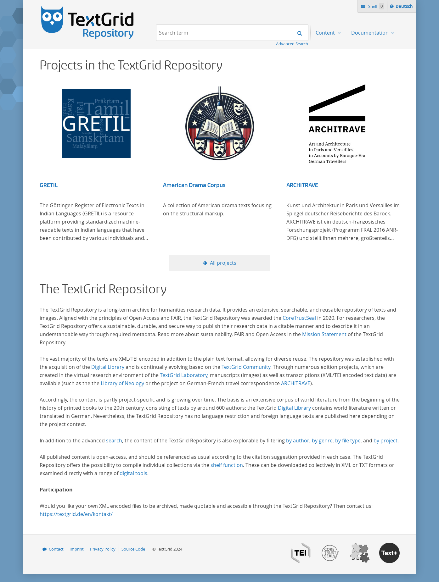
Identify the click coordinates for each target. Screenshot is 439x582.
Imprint (77, 549)
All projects (223, 262)
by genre (322, 440)
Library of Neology (122, 383)
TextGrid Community (246, 366)
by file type (348, 440)
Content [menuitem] (326, 32)
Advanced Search (292, 44)
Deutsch (404, 7)
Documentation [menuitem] (370, 32)
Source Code (133, 549)
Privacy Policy (102, 549)
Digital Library (107, 366)
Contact (56, 549)
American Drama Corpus (194, 185)
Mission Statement (324, 334)
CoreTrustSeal (299, 317)
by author (297, 440)
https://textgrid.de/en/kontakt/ (76, 514)
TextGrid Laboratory (183, 375)
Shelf (375, 6)
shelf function (227, 465)
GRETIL (49, 185)
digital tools (133, 473)
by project (385, 440)
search (114, 440)
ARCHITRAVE (302, 185)
